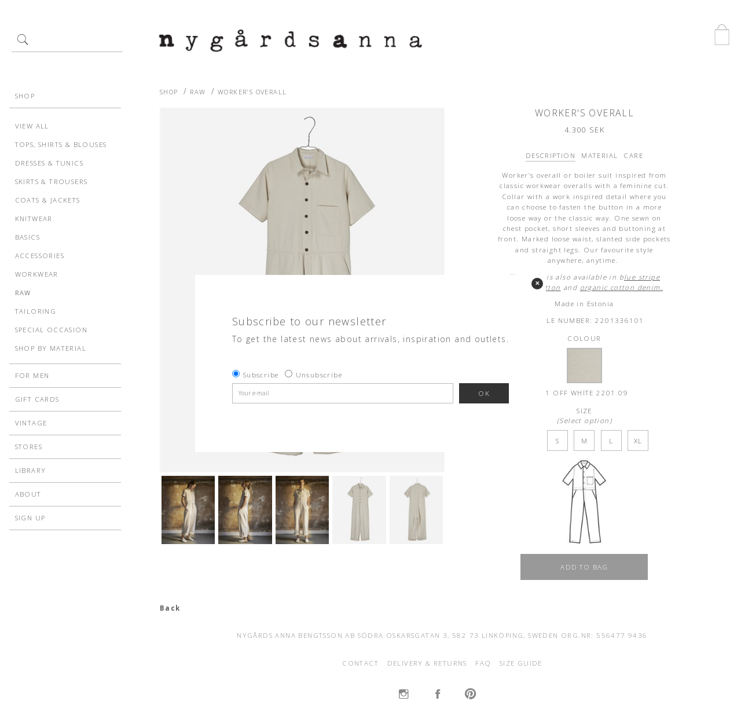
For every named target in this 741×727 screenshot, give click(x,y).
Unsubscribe (319, 374)
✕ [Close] (537, 283)
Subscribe (261, 374)
